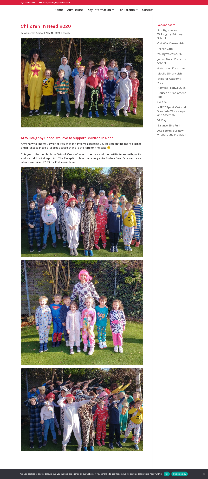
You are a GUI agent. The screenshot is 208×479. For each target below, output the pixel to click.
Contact (148, 10)
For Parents (126, 10)
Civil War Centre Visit (170, 43)
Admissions (75, 10)
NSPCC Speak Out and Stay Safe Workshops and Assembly (171, 111)
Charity (66, 32)
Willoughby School (33, 32)
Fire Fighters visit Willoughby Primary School (170, 34)
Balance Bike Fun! (168, 125)
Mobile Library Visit (169, 73)
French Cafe (165, 49)
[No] (204, 474)
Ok (166, 474)
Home (58, 10)
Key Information (99, 10)
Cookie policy (179, 474)
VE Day (161, 120)
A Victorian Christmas (171, 68)
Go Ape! (162, 102)
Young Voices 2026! (169, 54)
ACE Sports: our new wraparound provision (171, 132)
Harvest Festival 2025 (171, 88)
